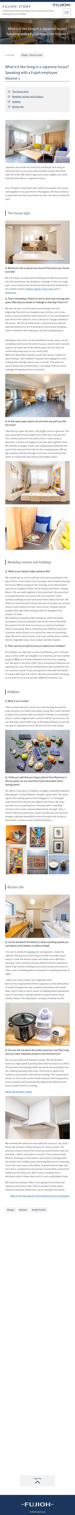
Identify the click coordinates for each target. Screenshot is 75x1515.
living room (48, 289)
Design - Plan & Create (32, 55)
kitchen (29, 289)
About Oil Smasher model (18, 1092)
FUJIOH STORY (17, 7)
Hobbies (16, 102)
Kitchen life (18, 107)
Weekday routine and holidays (28, 97)
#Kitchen (23, 1210)
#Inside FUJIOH (39, 1210)
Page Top (37, 1478)
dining (37, 289)
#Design (10, 1210)
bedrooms (10, 293)
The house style (20, 92)
